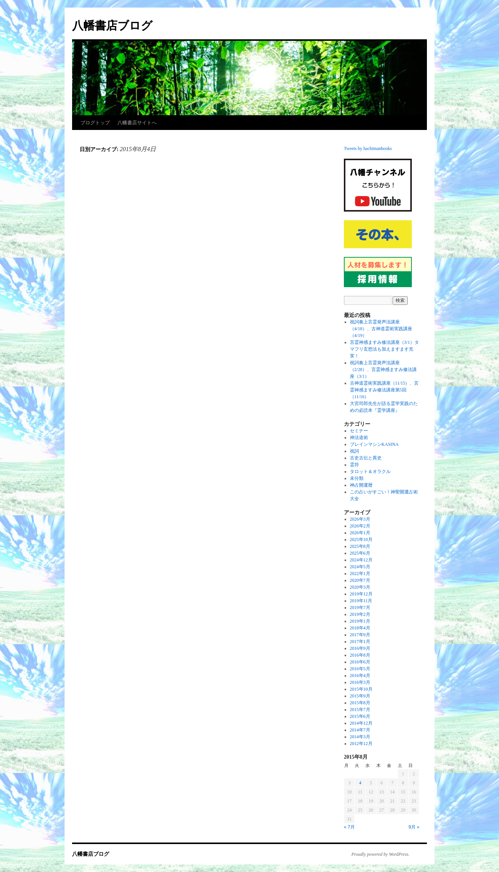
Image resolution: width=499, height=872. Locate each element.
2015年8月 (360, 702)
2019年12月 (361, 594)
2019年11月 (361, 600)
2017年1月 (360, 641)
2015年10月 (361, 689)
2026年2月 (360, 526)
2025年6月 (360, 553)
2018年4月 (360, 628)
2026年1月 (360, 532)
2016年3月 (360, 682)
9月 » (413, 827)
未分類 (356, 478)
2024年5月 (360, 566)
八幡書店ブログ (112, 25)
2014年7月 (360, 730)
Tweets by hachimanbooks (368, 148)
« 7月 (349, 827)
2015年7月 (360, 709)
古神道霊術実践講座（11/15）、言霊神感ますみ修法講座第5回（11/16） (384, 389)
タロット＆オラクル (370, 471)
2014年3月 (360, 736)
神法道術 (359, 437)
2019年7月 (360, 607)
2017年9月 (360, 634)
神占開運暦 (361, 485)
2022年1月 (360, 573)
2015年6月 (360, 716)
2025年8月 (360, 546)
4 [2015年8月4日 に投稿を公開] (360, 782)
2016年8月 (360, 655)
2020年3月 (360, 587)
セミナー (359, 430)
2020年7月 (360, 580)
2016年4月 (360, 675)
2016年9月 (360, 648)
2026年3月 (360, 519)
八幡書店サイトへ (137, 122)
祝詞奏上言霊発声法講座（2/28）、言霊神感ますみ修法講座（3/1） (383, 369)
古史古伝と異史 (366, 458)
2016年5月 (360, 668)
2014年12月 (361, 723)
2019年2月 (360, 614)
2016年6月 (360, 662)
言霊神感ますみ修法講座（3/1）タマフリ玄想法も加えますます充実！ (384, 349)
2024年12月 (361, 560)
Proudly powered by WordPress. (380, 854)
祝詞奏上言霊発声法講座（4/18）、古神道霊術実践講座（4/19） (381, 328)
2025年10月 (361, 539)
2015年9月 (360, 696)
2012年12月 (361, 743)
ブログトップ (95, 122)
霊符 (354, 464)
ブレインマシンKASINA (374, 444)
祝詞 (354, 451)
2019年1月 (360, 621)
